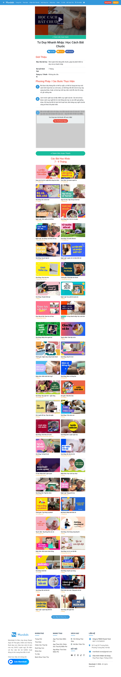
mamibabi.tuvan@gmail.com (102, 652)
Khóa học (52, 2)
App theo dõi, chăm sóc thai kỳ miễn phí (60, 645)
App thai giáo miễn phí (59, 640)
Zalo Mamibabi (18, 662)
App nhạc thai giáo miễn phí (59, 651)
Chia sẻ (69, 51)
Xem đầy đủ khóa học (61, 617)
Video (58, 2)
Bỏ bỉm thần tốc (78, 644)
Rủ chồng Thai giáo (77, 640)
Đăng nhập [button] (108, 2)
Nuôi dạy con (44, 2)
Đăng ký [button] (115, 2)
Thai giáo (25, 2)
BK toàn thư (70, 2)
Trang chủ (18, 2)
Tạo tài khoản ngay (60, 121)
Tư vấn (63, 2)
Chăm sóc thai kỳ (34, 2)
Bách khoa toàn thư (42, 657)
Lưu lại (60, 51)
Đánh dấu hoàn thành (60, 37)
